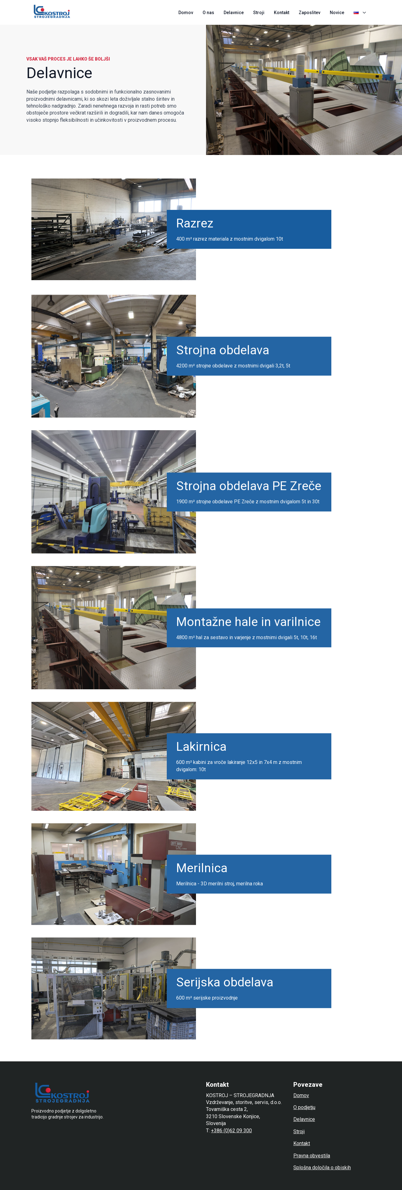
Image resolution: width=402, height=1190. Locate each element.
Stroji (258, 12)
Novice (337, 12)
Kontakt (281, 12)
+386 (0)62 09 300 (231, 1131)
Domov (185, 12)
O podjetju (304, 1107)
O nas (208, 12)
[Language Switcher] (365, 12)
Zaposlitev (309, 12)
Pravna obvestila (311, 1156)
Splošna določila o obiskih (322, 1168)
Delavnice (234, 12)
